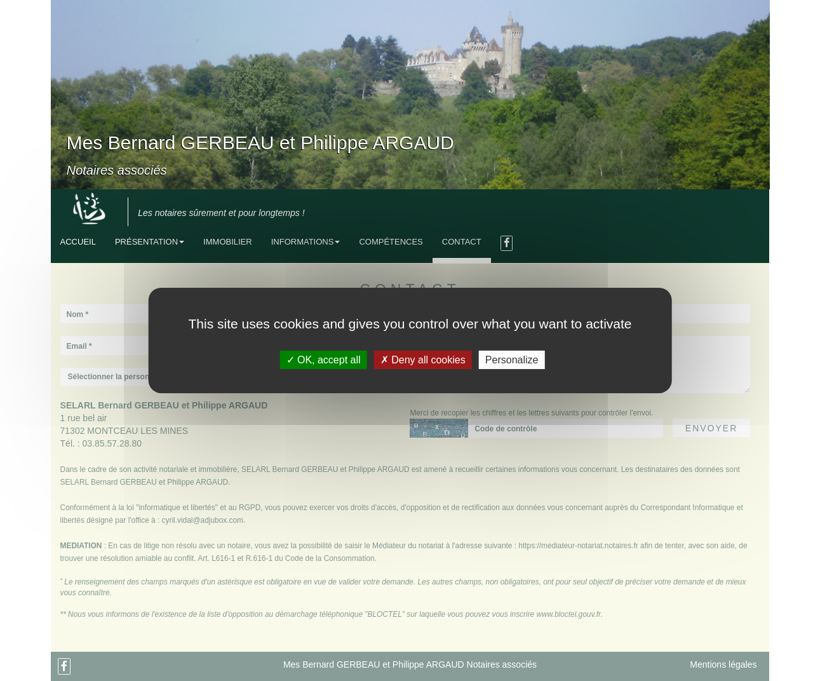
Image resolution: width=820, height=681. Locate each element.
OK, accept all (323, 359)
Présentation (149, 241)
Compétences (390, 241)
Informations (305, 241)
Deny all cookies (423, 359)
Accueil (78, 241)
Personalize (512, 359)
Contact (461, 241)
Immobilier (227, 241)
